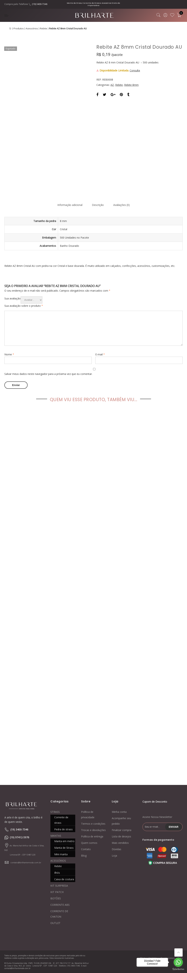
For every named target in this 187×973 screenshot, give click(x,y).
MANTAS (55, 835)
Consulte (135, 70)
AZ (112, 85)
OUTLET (55, 923)
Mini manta (61, 854)
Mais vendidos (120, 843)
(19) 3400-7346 (39, 4)
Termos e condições (93, 823)
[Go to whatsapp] (178, 962)
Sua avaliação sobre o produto (23, 305)
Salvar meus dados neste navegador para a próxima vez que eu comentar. (48, 374)
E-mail (100, 354)
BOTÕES (55, 898)
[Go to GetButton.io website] (178, 969)
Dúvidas (116, 849)
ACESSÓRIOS (58, 860)
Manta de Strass (64, 847)
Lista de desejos (121, 836)
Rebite (43, 28)
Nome (9, 354)
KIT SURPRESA (59, 885)
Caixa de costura (64, 879)
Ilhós (57, 872)
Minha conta (119, 812)
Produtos (19, 28)
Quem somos (89, 843)
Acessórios (32, 28)
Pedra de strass (63, 829)
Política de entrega (92, 836)
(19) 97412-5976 (19, 837)
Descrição (98, 205)
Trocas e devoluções (93, 830)
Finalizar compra (121, 830)
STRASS (55, 812)
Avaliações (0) (121, 205)
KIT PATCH (57, 892)
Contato (86, 849)
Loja (114, 855)
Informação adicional (69, 205)
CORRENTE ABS (60, 904)
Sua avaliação (12, 298)
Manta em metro (64, 841)
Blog (84, 855)
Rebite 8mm (131, 85)
